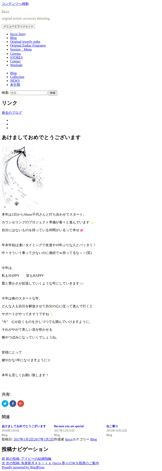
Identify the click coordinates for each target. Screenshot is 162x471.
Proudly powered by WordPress (23, 467)
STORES (16, 57)
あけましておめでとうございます (24, 426)
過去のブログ (12, 112)
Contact (15, 61)
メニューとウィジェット (18, 26)
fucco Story (18, 34)
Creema (15, 53)
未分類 (15, 84)
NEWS (15, 80)
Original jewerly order (25, 41)
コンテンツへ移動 (15, 3)
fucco (5, 11)
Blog (13, 38)
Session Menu (21, 49)
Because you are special (69, 426)
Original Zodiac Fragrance (28, 45)
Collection (17, 77)
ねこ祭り (112, 426)
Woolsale (16, 65)
